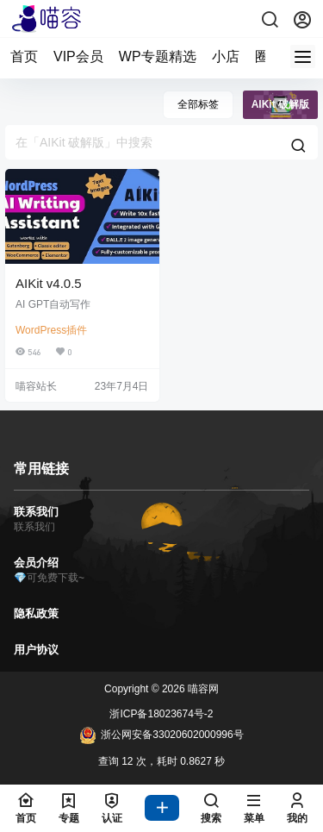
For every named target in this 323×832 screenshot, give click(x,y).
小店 (225, 56)
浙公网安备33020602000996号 (161, 735)
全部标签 (198, 104)
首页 (24, 56)
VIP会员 (78, 56)
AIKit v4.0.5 (49, 283)
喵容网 (202, 689)
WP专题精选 (157, 56)
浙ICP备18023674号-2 (161, 714)
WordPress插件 (51, 330)
